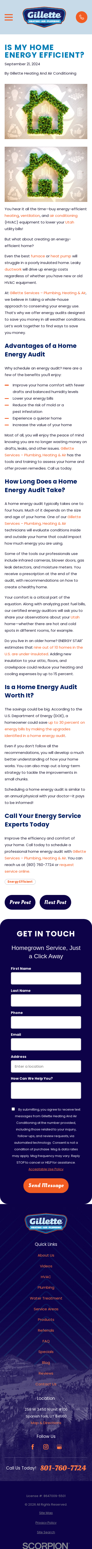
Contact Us (46, 1384)
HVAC (46, 1276)
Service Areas (46, 1309)
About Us (46, 1255)
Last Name (21, 991)
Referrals (46, 1330)
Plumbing (46, 1287)
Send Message (46, 1185)
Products (46, 1319)
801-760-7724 (63, 1468)
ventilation (30, 215)
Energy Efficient (20, 882)
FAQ (46, 1341)
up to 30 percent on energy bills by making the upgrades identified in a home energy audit (45, 729)
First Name (21, 969)
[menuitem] (46, 1513)
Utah (69, 222)
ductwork (13, 269)
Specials (46, 1351)
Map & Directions (46, 1422)
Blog (46, 1362)
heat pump (61, 256)
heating (12, 215)
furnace (38, 256)
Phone (17, 1013)
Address (18, 1057)
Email (16, 1035)
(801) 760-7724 (40, 864)
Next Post (55, 902)
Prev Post (20, 902)
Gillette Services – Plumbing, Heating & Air (48, 292)
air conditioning (64, 215)
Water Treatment (46, 1298)
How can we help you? (32, 1078)
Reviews (46, 1373)
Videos (46, 1266)
